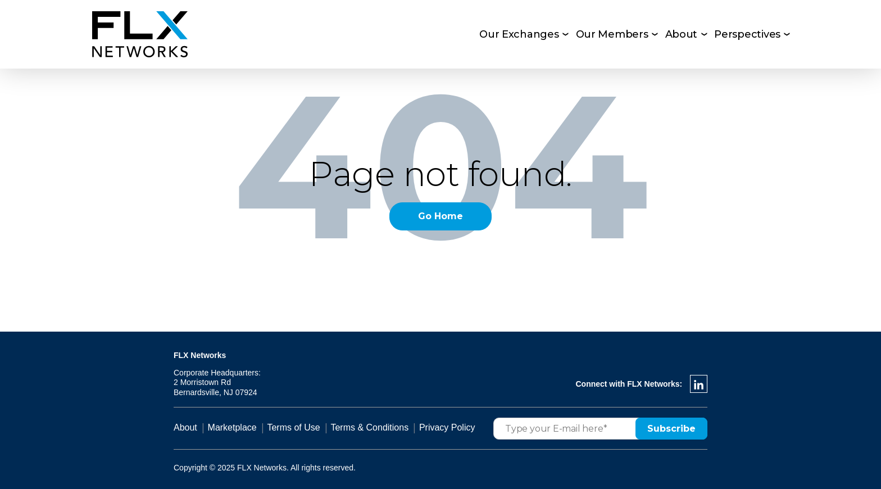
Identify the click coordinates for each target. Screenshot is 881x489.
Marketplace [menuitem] (232, 427)
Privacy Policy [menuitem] (447, 427)
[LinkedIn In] (698, 384)
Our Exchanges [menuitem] (519, 34)
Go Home (440, 216)
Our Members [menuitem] (612, 34)
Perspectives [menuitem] (747, 34)
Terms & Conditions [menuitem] (369, 427)
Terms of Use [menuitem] (293, 427)
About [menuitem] (681, 34)
